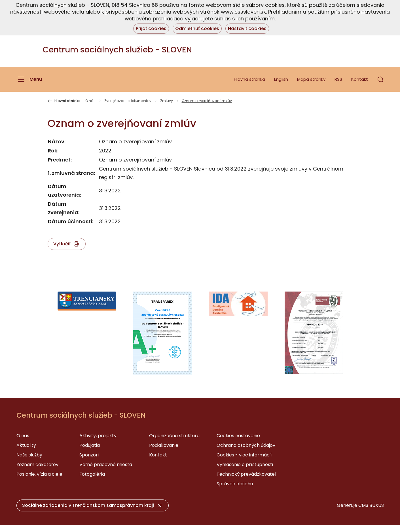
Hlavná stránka (249, 79)
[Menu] (29, 79)
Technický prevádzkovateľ (246, 474)
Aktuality (26, 445)
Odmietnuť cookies (197, 28)
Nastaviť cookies (247, 28)
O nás (90, 101)
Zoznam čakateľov (37, 464)
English (281, 79)
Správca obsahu (235, 484)
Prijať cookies (151, 28)
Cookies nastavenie (238, 435)
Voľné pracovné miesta (105, 464)
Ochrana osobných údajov (246, 445)
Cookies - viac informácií (244, 455)
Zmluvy (166, 101)
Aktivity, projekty (98, 435)
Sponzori (89, 455)
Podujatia (89, 445)
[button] (380, 79)
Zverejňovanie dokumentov (127, 101)
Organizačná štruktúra (174, 435)
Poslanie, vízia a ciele (39, 474)
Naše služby (29, 455)
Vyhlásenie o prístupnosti (245, 464)
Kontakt (359, 79)
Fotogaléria (92, 474)
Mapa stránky (311, 79)
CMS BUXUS (371, 505)
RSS (338, 79)
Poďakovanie (163, 445)
